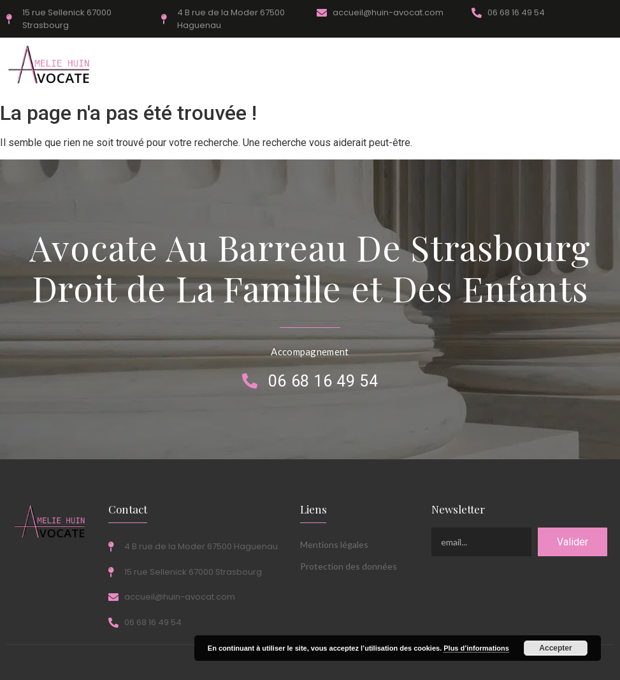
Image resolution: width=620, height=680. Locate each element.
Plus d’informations (476, 648)
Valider (572, 542)
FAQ (355, 66)
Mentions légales (334, 544)
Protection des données (348, 566)
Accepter (555, 648)
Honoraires (213, 66)
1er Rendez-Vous (290, 66)
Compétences (145, 66)
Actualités (405, 66)
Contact (463, 66)
